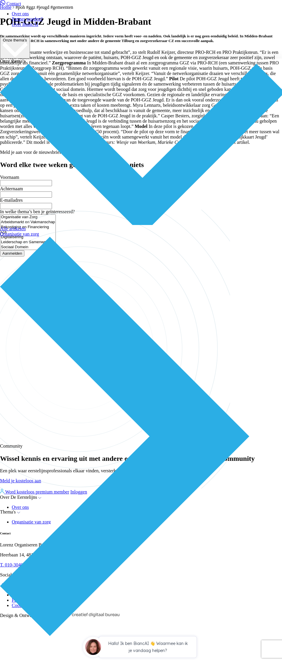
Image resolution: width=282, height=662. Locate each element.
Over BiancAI (25, 24)
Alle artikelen (13, 228)
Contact (10, 3)
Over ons (20, 13)
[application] (141, 648)
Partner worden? (27, 18)
